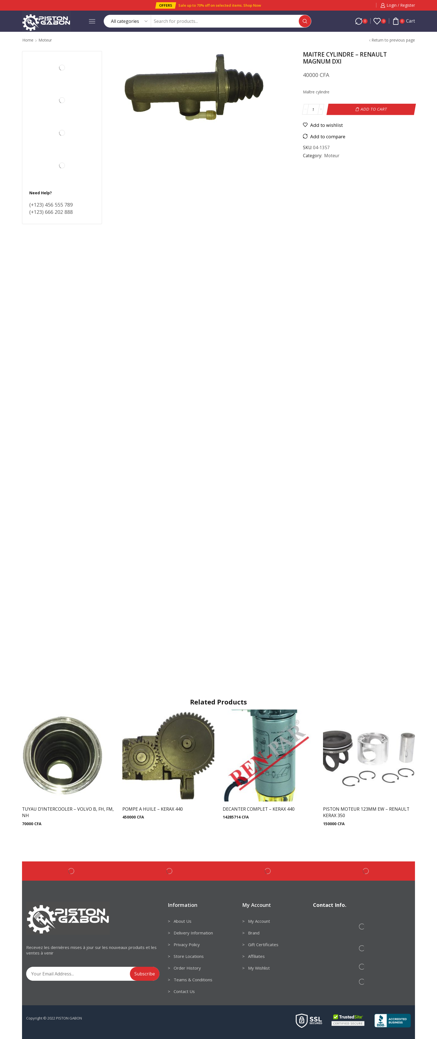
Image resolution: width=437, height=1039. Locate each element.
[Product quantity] (313, 109)
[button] (165, 5)
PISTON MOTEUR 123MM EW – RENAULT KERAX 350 (366, 812)
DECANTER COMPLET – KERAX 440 (259, 809)
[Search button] (305, 21)
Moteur (45, 40)
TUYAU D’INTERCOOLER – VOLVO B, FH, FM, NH (68, 812)
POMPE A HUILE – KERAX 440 (152, 809)
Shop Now (252, 5)
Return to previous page (393, 40)
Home (27, 40)
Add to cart (374, 109)
